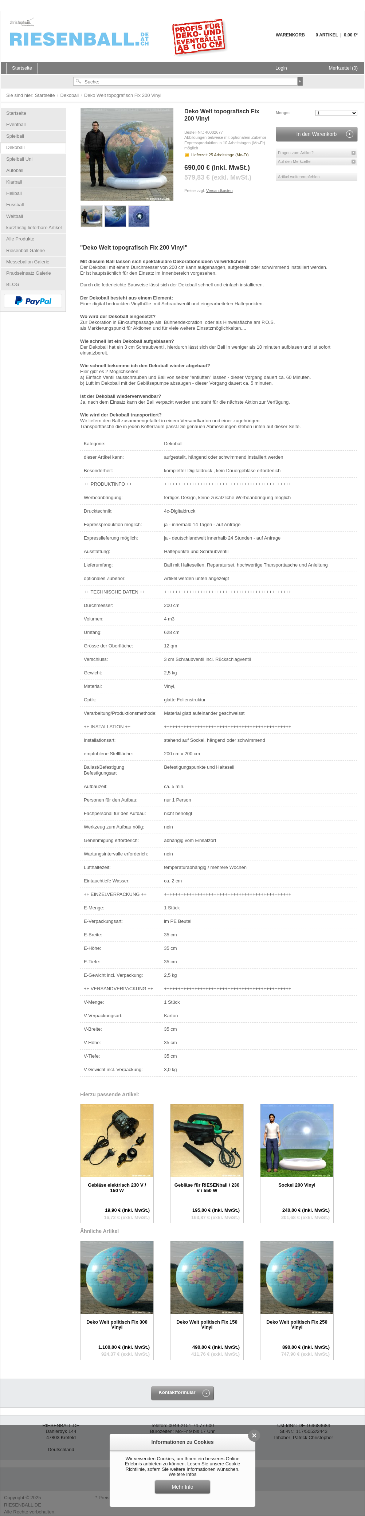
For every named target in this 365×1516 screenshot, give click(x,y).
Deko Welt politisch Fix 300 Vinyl (116, 1324)
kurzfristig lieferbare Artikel (34, 227)
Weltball (14, 216)
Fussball (15, 204)
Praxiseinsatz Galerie (28, 273)
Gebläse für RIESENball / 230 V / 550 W (206, 1187)
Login (281, 68)
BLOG (12, 284)
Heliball (14, 193)
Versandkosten (219, 190)
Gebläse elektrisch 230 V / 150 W (117, 1187)
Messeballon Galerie (28, 262)
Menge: (283, 112)
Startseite (45, 95)
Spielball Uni (19, 159)
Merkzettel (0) (343, 68)
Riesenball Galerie (25, 250)
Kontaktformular (176, 1392)
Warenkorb (258, 39)
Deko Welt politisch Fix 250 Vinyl (296, 1324)
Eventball (15, 124)
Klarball (14, 182)
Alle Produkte (20, 239)
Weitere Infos (182, 1474)
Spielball (15, 136)
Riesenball (119, 36)
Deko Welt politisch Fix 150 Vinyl (206, 1324)
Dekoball (70, 95)
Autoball (14, 170)
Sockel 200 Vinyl (296, 1185)
